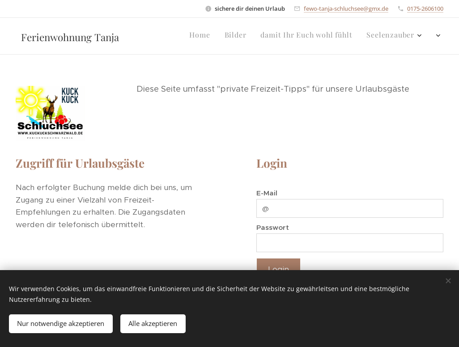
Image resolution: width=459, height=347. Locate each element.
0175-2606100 (425, 8)
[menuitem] (373, 36)
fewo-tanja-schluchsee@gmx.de (346, 8)
